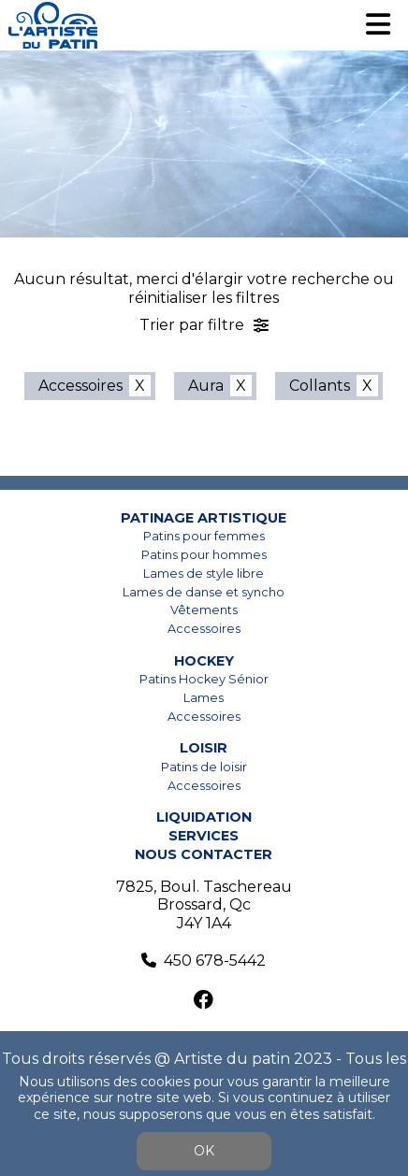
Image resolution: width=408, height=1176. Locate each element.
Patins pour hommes (204, 555)
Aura (206, 385)
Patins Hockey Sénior (204, 679)
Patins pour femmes (204, 536)
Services (203, 835)
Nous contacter (203, 854)
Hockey (204, 661)
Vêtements (204, 610)
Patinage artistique (203, 517)
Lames (203, 698)
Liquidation (204, 817)
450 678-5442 (215, 960)
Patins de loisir (204, 767)
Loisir (203, 747)
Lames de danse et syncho (203, 592)
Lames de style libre (203, 573)
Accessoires (80, 385)
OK (204, 1150)
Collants (319, 385)
